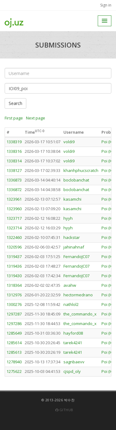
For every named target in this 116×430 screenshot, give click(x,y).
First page (14, 118)
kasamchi (72, 199)
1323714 (14, 228)
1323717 (14, 218)
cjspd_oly (72, 371)
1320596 (14, 247)
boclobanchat (76, 180)
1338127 (14, 170)
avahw (69, 285)
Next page (35, 118)
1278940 (14, 362)
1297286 (14, 323)
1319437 (14, 256)
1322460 (14, 237)
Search (15, 103)
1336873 (14, 180)
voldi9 (69, 141)
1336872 (14, 189)
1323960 (14, 208)
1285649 (14, 333)
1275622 (14, 371)
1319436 (14, 266)
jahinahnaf (73, 247)
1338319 (14, 141)
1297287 (14, 314)
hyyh (68, 218)
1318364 (14, 285)
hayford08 (73, 333)
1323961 (14, 199)
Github (64, 409)
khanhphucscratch (80, 170)
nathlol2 (71, 304)
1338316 (14, 151)
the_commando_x (80, 314)
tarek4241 (72, 342)
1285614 (14, 342)
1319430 (14, 275)
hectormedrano (78, 295)
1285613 (14, 352)
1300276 (14, 304)
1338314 (14, 161)
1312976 (14, 295)
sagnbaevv (73, 362)
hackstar (71, 237)
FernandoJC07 (76, 256)
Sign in (105, 5)
